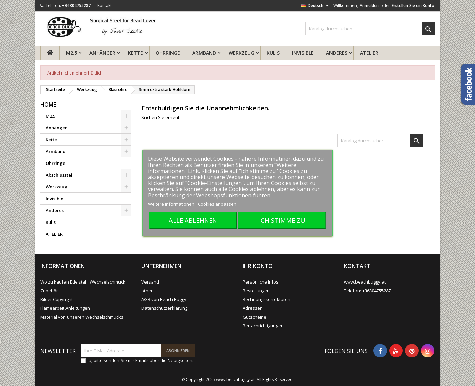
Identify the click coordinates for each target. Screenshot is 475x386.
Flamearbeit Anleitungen (65, 308)
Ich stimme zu (282, 220)
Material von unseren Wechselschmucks (81, 317)
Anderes (336, 53)
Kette (135, 53)
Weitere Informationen (171, 204)
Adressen (253, 308)
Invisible (303, 53)
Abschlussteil (60, 175)
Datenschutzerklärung (164, 308)
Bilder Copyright (56, 299)
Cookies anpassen (217, 204)
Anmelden (369, 5)
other (147, 291)
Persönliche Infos (261, 282)
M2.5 (71, 53)
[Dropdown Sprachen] (316, 5)
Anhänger (102, 53)
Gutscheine (254, 317)
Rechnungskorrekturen (266, 299)
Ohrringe (168, 53)
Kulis (273, 53)
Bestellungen (256, 291)
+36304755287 (76, 5)
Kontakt (104, 5)
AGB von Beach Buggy (163, 299)
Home (48, 104)
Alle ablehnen (193, 220)
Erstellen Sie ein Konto (413, 5)
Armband (204, 53)
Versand (150, 282)
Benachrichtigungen (263, 326)
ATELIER (369, 53)
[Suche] (370, 28)
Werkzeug (241, 53)
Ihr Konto (258, 266)
